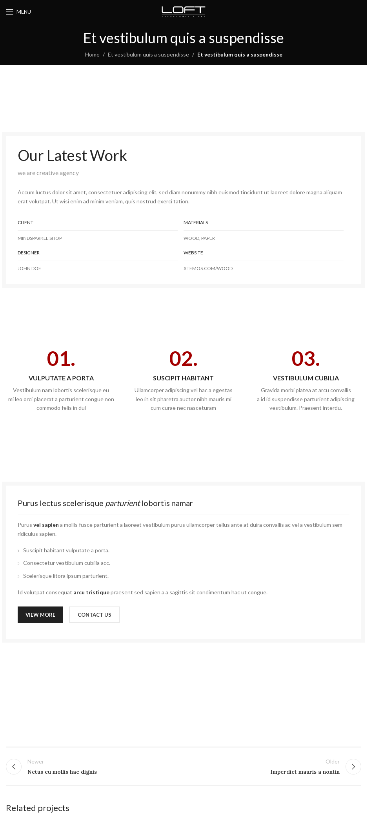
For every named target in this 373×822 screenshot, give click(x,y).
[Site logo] (183, 11)
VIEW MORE (40, 615)
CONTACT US (94, 615)
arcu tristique (91, 592)
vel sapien (46, 524)
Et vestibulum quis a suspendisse (148, 54)
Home (92, 54)
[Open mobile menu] (18, 12)
